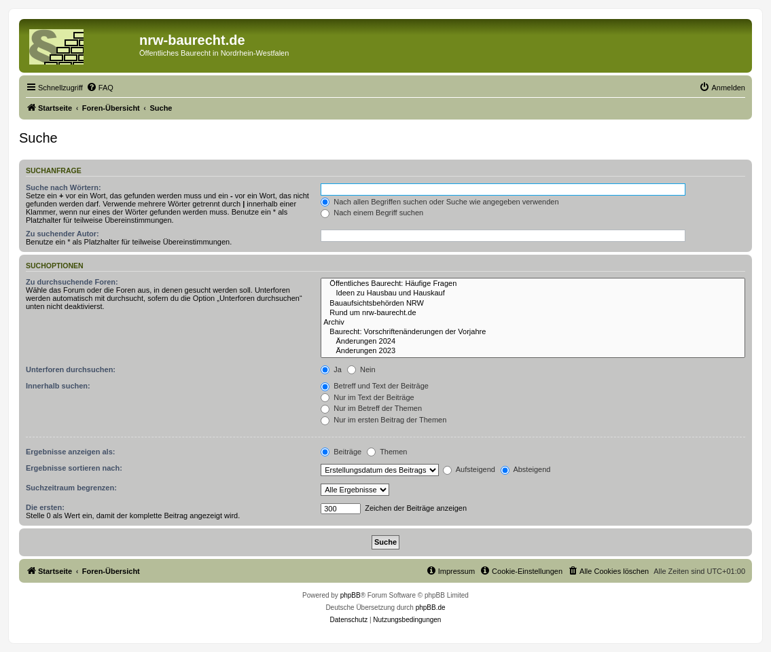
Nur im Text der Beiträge (367, 397)
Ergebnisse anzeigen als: (70, 452)
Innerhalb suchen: (58, 386)
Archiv (533, 322)
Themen (387, 452)
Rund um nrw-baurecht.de (533, 313)
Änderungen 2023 (533, 351)
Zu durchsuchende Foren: (72, 282)
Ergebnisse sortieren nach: (74, 468)
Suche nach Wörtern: (63, 187)
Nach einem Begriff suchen (372, 213)
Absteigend (526, 469)
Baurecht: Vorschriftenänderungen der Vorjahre (533, 332)
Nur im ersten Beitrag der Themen (383, 420)
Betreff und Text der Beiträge (375, 386)
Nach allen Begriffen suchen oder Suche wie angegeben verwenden (439, 202)
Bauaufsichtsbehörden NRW (533, 303)
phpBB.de (431, 607)
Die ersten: (45, 507)
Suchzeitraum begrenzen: (71, 488)
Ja (331, 369)
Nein (361, 369)
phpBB (350, 595)
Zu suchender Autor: (62, 234)
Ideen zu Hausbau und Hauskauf (533, 293)
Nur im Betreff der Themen (371, 408)
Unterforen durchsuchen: (70, 369)
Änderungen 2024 (533, 341)
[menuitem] (99, 87)
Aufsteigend (469, 469)
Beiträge (341, 452)
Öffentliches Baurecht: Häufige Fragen (533, 284)
